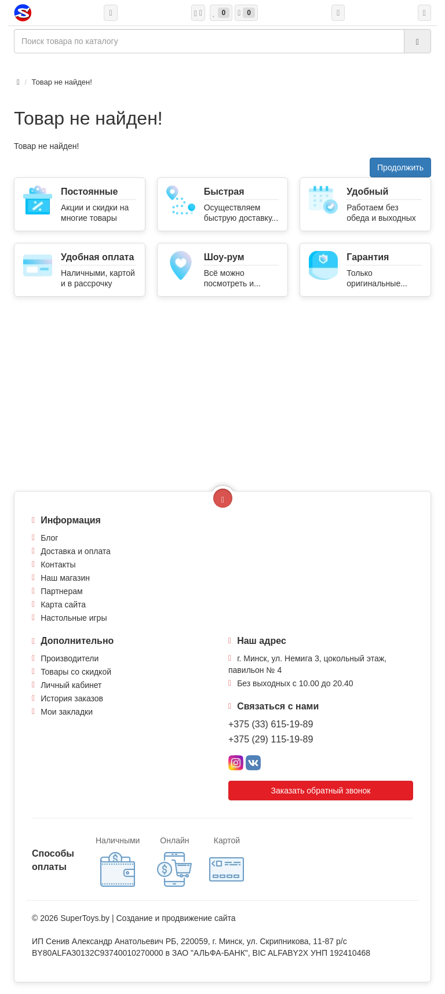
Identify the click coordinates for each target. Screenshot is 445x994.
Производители (70, 658)
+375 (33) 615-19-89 (270, 724)
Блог (49, 537)
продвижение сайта (198, 918)
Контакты (58, 564)
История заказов (72, 698)
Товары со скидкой (76, 671)
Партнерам (61, 591)
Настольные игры (74, 617)
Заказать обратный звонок (321, 790)
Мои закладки (67, 711)
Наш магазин (65, 577)
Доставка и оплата (76, 551)
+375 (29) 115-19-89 (270, 739)
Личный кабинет (71, 685)
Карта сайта (63, 604)
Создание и (139, 918)
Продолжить (400, 167)
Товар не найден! (62, 82)
